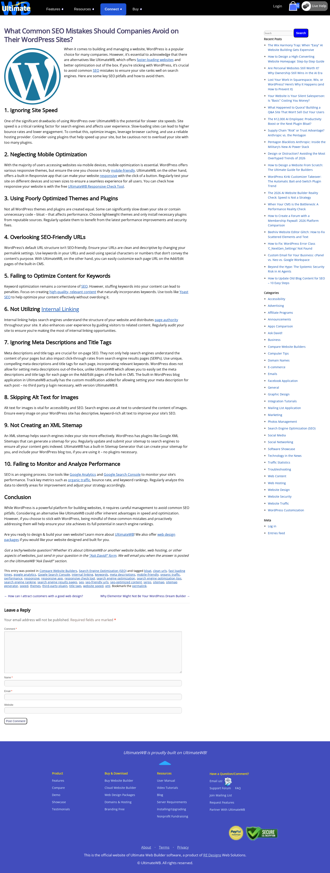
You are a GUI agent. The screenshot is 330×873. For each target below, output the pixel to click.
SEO (96, 70)
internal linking (82, 575)
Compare (58, 788)
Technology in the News (285, 456)
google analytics (25, 575)
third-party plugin (55, 586)
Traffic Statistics (279, 462)
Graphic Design (279, 394)
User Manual (166, 781)
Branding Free (115, 809)
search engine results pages (57, 582)
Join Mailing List (221, 795)
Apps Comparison (280, 326)
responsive (108, 175)
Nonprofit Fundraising (172, 816)
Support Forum (220, 788)
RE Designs (212, 855)
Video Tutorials (167, 788)
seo (81, 582)
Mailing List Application (284, 408)
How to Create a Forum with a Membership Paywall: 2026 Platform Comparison (293, 220)
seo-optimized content (126, 582)
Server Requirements (172, 802)
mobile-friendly (123, 170)
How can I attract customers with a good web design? (43, 596)
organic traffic (79, 480)
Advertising (276, 306)
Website (8, 704)
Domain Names (279, 360)
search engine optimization (116, 578)
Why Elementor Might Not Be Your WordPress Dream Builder (145, 596)
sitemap (158, 582)
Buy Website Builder (119, 781)
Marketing (275, 415)
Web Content (277, 476)
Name (8, 677)
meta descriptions (122, 575)
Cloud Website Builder (120, 788)
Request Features (222, 802)
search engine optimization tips (159, 578)
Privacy (183, 847)
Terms (164, 847)
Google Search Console (122, 474)
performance (13, 578)
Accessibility (276, 299)
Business (274, 340)
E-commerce (276, 367)
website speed (93, 586)
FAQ (238, 788)
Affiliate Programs (280, 313)
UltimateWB (124, 534)
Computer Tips (278, 353)
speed (24, 586)
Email (8, 691)
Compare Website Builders (58, 571)
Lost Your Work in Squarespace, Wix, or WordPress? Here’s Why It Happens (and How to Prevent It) (296, 84)
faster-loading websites (155, 59)
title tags (75, 586)
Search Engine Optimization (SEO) (102, 571)
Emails (272, 374)
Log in (272, 526)
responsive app (52, 578)
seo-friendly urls (97, 582)
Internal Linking (60, 308)
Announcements (279, 319)
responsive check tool (80, 578)
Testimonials (61, 809)
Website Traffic (278, 503)
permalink (139, 586)
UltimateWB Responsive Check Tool (96, 186)
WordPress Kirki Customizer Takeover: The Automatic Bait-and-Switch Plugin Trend (294, 181)
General (273, 387)
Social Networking (280, 442)
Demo (56, 795)
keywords (101, 575)
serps (147, 582)
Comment (10, 628)
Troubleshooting (279, 469)
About (146, 847)
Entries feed (276, 533)
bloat (147, 571)
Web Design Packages (120, 795)
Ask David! (275, 333)
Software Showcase (281, 449)
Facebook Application (283, 381)
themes (35, 586)
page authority (166, 320)
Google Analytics (83, 474)
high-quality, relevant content (72, 292)
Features (58, 781)
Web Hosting (277, 483)
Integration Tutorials (282, 401)
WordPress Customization (286, 510)
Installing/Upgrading (171, 809)
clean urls (160, 571)
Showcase (59, 802)
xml (107, 586)
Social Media (277, 435)
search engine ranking (20, 582)
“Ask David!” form (102, 555)
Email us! (216, 781)
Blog (160, 795)
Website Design (279, 490)
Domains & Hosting (118, 802)
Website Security (279, 496)
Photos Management (282, 422)
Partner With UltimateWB (227, 810)
